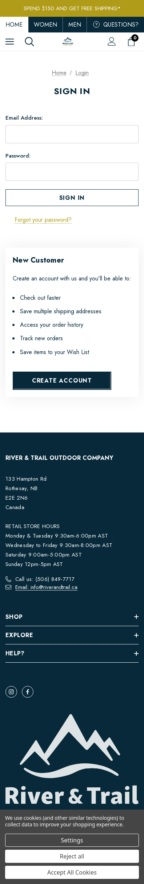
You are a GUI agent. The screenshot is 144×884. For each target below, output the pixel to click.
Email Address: (24, 118)
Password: (18, 156)
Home (14, 24)
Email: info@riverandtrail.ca (46, 587)
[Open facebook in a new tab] (27, 692)
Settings (72, 840)
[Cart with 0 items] (133, 41)
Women (45, 24)
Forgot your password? (43, 219)
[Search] (29, 41)
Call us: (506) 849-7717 (45, 579)
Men (74, 24)
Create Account (62, 380)
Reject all (72, 856)
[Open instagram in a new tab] (11, 692)
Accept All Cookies (72, 872)
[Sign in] (112, 41)
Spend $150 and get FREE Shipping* (72, 8)
